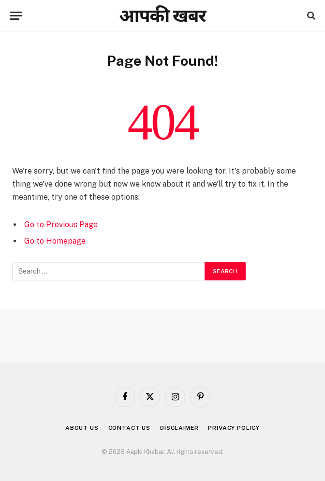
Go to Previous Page (61, 224)
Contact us (129, 427)
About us (82, 427)
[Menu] (16, 16)
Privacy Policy (234, 427)
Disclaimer (179, 427)
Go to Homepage (55, 241)
